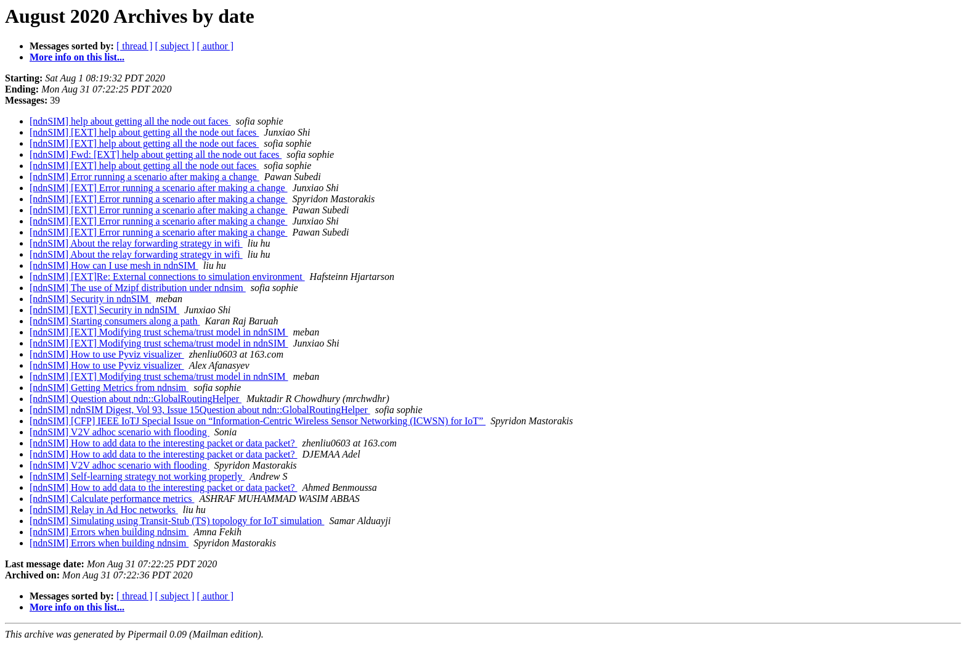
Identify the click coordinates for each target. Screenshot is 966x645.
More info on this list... (77, 57)
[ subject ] (175, 46)
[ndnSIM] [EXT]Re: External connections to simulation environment (167, 276)
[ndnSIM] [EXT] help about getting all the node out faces (144, 132)
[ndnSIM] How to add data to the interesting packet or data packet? (164, 443)
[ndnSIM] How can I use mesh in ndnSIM (114, 265)
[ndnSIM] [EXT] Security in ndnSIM (104, 310)
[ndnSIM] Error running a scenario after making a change (144, 176)
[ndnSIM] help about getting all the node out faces (130, 121)
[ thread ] (134, 46)
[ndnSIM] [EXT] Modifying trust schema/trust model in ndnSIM (159, 332)
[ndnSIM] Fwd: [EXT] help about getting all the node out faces (156, 154)
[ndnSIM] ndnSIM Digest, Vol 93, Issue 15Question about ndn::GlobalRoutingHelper (200, 410)
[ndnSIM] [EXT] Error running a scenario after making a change (159, 188)
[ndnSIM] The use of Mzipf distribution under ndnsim (138, 287)
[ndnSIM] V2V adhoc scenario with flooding (119, 432)
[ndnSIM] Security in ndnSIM (90, 299)
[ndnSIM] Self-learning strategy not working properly (137, 476)
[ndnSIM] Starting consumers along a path (115, 321)
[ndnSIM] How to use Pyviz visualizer (107, 354)
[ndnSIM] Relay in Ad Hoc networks (104, 509)
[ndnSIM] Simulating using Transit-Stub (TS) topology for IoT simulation (177, 521)
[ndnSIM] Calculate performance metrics (112, 498)
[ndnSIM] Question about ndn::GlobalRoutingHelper (136, 398)
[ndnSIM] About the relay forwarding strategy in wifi (136, 243)
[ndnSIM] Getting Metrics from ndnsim (109, 387)
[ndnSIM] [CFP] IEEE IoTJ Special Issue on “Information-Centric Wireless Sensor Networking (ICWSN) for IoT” (257, 421)
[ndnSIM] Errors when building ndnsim (109, 532)
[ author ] (215, 46)
